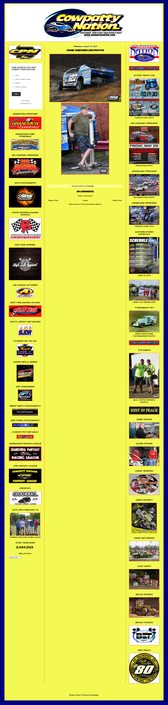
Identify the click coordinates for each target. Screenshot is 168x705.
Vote (16, 94)
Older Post (117, 200)
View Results (25, 101)
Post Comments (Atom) (91, 204)
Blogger (95, 695)
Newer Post (53, 200)
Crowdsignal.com (25, 103)
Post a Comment (85, 196)
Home (85, 200)
